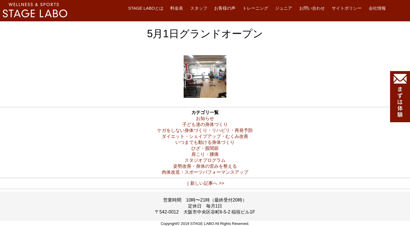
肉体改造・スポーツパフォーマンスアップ (205, 172)
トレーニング (255, 8)
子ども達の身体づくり (205, 124)
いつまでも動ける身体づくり (205, 142)
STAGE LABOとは (145, 8)
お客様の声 (224, 8)
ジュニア (283, 8)
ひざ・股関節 (205, 148)
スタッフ (198, 8)
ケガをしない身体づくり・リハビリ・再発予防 (205, 130)
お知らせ (205, 118)
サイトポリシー (347, 8)
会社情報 (377, 8)
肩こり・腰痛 (205, 154)
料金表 (176, 8)
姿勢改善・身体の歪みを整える (205, 166)
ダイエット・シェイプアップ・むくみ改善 (205, 136)
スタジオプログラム (205, 160)
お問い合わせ (312, 8)
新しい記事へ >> (207, 183)
